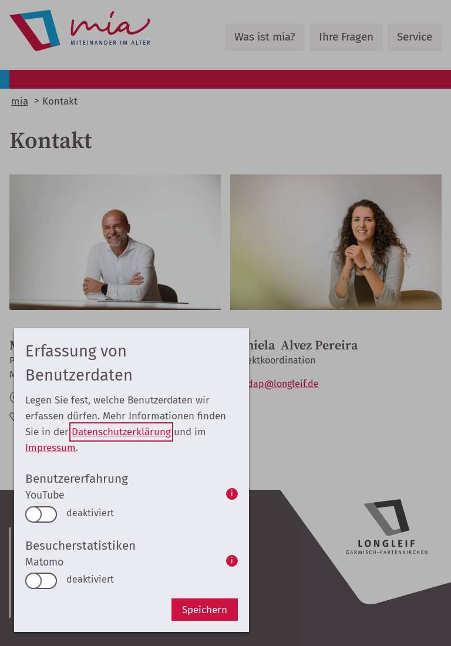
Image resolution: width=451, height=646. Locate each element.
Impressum (50, 448)
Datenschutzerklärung (121, 432)
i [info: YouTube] (232, 493)
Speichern (204, 610)
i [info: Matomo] (232, 560)
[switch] (41, 514)
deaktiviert (90, 513)
